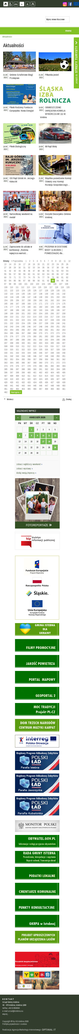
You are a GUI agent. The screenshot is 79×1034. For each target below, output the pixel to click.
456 (34, 388)
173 (52, 303)
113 (28, 287)
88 (29, 280)
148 (34, 297)
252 (63, 326)
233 (17, 323)
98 (10, 284)
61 (34, 274)
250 (52, 326)
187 (5, 310)
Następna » (16, 392)
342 (11, 356)
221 (11, 320)
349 (52, 356)
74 (29, 277)
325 (40, 349)
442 (17, 385)
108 (66, 284)
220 (5, 320)
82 (67, 277)
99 (15, 284)
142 (63, 293)
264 (5, 333)
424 (40, 379)
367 (28, 362)
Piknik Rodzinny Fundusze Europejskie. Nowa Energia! (22, 109)
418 (5, 379)
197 (63, 310)
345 (28, 356)
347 (40, 356)
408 (11, 375)
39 (62, 267)
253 (5, 329)
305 (52, 343)
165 (5, 303)
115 (39, 287)
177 (11, 306)
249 (46, 326)
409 (17, 375)
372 (58, 362)
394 (58, 369)
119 (62, 287)
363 (5, 362)
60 (29, 274)
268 (28, 333)
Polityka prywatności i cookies (14, 1024)
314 (40, 346)
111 (17, 287)
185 (58, 306)
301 (28, 343)
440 (5, 385)
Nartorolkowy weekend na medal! (21, 215)
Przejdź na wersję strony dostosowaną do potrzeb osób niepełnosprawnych (10, 3)
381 (46, 366)
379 (34, 366)
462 (5, 392)
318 (63, 346)
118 (56, 287)
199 (11, 313)
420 (17, 379)
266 (17, 333)
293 (46, 339)
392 (46, 369)
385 (5, 369)
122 (11, 290)
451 (5, 388)
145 (17, 297)
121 (5, 290)
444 (28, 385)
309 (11, 346)
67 (62, 274)
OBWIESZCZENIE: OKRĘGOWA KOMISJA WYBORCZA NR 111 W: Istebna (53, 112)
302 (34, 343)
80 (58, 277)
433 (28, 382)
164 (63, 300)
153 (63, 297)
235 (28, 323)
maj (57, 417)
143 (5, 297)
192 (34, 310)
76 (38, 277)
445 (34, 385)
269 (34, 333)
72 (19, 277)
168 (23, 303)
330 (5, 352)
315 (46, 346)
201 (23, 313)
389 (28, 369)
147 (28, 297)
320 (11, 349)
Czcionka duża (32, 3)
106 (54, 284)
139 (46, 293)
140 (52, 293)
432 (23, 382)
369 (40, 362)
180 (28, 306)
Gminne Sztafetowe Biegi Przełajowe (21, 76)
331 (11, 352)
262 (58, 329)
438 (58, 382)
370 (46, 362)
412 (34, 375)
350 (58, 356)
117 (50, 287)
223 (23, 320)
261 (52, 329)
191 (28, 310)
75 (34, 277)
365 (17, 362)
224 (28, 320)
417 (63, 375)
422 (28, 379)
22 (48, 264)
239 (52, 323)
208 (63, 313)
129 (52, 290)
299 (17, 343)
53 (62, 270)
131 (63, 290)
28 (10, 267)
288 (17, 339)
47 (34, 270)
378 (28, 366)
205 (46, 313)
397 (11, 372)
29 (15, 267)
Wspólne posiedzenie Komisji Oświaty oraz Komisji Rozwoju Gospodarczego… (58, 181)
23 (53, 264)
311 (23, 346)
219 (63, 316)
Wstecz (10, 399)
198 (5, 313)
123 (17, 290)
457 (40, 388)
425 (46, 379)
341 (5, 356)
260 (46, 329)
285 (63, 336)
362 (63, 359)
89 (34, 280)
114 (33, 287)
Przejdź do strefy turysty (76, 62)
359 (46, 359)
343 (17, 356)
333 (23, 352)
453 (17, 388)
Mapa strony (16, 3)
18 (29, 264)
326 (46, 349)
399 (23, 372)
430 (11, 382)
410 (23, 375)
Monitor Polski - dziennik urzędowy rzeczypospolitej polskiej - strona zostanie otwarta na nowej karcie (37, 819)
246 (28, 326)
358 (40, 359)
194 (46, 310)
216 (46, 316)
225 (34, 320)
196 (58, 310)
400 (28, 372)
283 (52, 336)
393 (52, 369)
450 (63, 385)
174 (58, 303)
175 (63, 303)
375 (11, 366)
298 (11, 343)
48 (38, 270)
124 (23, 290)
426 (52, 379)
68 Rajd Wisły (51, 146)
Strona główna (5, 3)
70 (10, 277)
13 (5, 264)
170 (34, 303)
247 (34, 326)
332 (17, 352)
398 (17, 372)
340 (63, 352)
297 (5, 343)
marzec (18, 417)
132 (5, 293)
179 (23, 306)
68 (67, 274)
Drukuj (68, 399)
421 (23, 379)
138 (40, 293)
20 (38, 264)
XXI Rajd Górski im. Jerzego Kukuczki (22, 180)
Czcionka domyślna (21, 3)
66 (58, 274)
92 (48, 280)
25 (62, 264)
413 (40, 375)
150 (46, 297)
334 (28, 352)
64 (48, 274)
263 (63, 329)
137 (34, 293)
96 (67, 280)
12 (69, 261)
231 (5, 323)
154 (5, 300)
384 (63, 366)
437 (52, 382)
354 (17, 359)
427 (58, 379)
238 (46, 323)
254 (11, 329)
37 (53, 267)
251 (58, 326)
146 (23, 297)
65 (53, 274)
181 (34, 306)
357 (34, 359)
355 (23, 359)
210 (11, 316)
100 (20, 284)
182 (40, 306)
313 (34, 346)
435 (40, 382)
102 (31, 284)
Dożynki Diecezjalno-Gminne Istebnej (58, 215)
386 (11, 369)
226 (40, 320)
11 (65, 261)
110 (11, 287)
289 (23, 339)
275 (5, 336)
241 (63, 323)
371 (52, 362)
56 (10, 274)
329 (63, 349)
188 (11, 310)
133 (11, 293)
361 (58, 359)
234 (23, 323)
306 (58, 343)
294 (52, 339)
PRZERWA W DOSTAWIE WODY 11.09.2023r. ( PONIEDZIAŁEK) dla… (56, 250)
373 (63, 362)
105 (49, 284)
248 (40, 326)
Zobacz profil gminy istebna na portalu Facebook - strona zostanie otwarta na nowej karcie (70, 4)
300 (23, 343)
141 (58, 293)
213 (28, 316)
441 (11, 385)
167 (17, 303)
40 (67, 267)
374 (5, 366)
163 (58, 300)
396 (5, 372)
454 (23, 388)
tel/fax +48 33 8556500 (11, 1008)
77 (43, 277)
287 (11, 339)
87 (24, 280)
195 (52, 310)
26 (67, 264)
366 (23, 362)
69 (5, 277)
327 (52, 349)
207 (58, 313)
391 (40, 369)
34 (38, 267)
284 (58, 336)
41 (5, 270)
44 (19, 270)
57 (15, 274)
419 (11, 379)
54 (67, 270)
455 (28, 388)
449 (58, 385)
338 (52, 352)
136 (28, 293)
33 (34, 267)
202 (28, 313)
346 (34, 356)
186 (63, 306)
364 (11, 362)
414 (46, 375)
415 (52, 375)
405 (58, 372)
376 (17, 366)
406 (63, 372)
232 (11, 323)
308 (5, 346)
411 (28, 375)
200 (17, 313)
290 (28, 339)
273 (58, 333)
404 (52, 372)
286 (5, 339)
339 (58, 352)
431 (17, 382)
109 (5, 287)
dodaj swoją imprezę (26, 472)
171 (40, 303)
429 (5, 382)
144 (11, 297)
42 (10, 270)
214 (34, 316)
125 (28, 290)
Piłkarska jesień (52, 74)
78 (48, 277)
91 (43, 280)
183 (46, 306)
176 (5, 306)
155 (11, 300)
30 (19, 267)
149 (40, 297)
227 (46, 320)
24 (58, 264)
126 (34, 290)
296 (63, 339)
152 (58, 297)
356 (28, 359)
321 (17, 349)
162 (52, 300)
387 (17, 369)
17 (24, 264)
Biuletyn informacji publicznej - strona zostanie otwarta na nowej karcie (37, 532)
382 (52, 366)
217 (52, 316)
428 (63, 379)
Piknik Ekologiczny (18, 146)
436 (46, 382)
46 (29, 270)
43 (15, 270)
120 (67, 287)
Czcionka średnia (27, 3)
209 (5, 316)
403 (46, 372)
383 (58, 366)
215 (40, 316)
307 (63, 343)
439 (63, 382)
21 (43, 264)
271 (46, 333)
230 (63, 320)
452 (11, 388)
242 (5, 326)
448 (52, 385)
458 (46, 388)
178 (17, 306)
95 (62, 280)
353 (11, 359)
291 (34, 339)
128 (46, 290)
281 (40, 336)
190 (23, 310)
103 (37, 284)
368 (34, 362)
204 (40, 313)
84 (10, 280)
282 (46, 336)
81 (62, 277)
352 (5, 359)
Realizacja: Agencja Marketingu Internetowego (21, 1029)
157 (23, 300)
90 (38, 280)
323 (28, 349)
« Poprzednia (17, 261)
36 (48, 267)
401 (34, 372)
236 (34, 323)
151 (52, 297)
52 (58, 270)
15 (15, 264)
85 (15, 280)
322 (23, 349)
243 (11, 326)
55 (5, 274)
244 (17, 326)
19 (34, 264)
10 (60, 261)
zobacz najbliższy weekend (29, 464)
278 (23, 336)
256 (23, 329)
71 (15, 277)
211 (17, 316)
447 (46, 385)
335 (34, 352)
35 (43, 267)
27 (5, 267)
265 (11, 333)
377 (23, 366)
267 (23, 333)
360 (52, 359)
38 (58, 267)
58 (19, 274)
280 (34, 336)
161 (46, 300)
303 (40, 343)
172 (46, 303)
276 (11, 336)
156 (17, 300)
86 (19, 280)
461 (63, 388)
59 (24, 274)
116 (45, 287)
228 (52, 320)
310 (17, 346)
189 (17, 310)
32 (29, 267)
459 (52, 388)
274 (63, 333)
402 (40, 372)
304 (46, 343)
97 (5, 284)
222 (17, 320)
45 (24, 270)
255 (17, 329)
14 (10, 264)
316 (52, 346)
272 (52, 333)
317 (57, 346)
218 (57, 316)
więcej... (5, 1014)
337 (46, 352)
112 (22, 287)
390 (34, 369)
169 (28, 303)
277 (17, 336)
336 (40, 352)
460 (58, 388)
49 (43, 270)
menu (68, 31)
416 (57, 375)
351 (63, 356)
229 (58, 320)
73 (24, 277)
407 (5, 375)
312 (28, 346)
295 (58, 339)
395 (63, 369)
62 (38, 274)
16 (19, 264)
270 (40, 333)
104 (43, 284)
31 (24, 267)
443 (23, 385)
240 (58, 323)
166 (11, 303)
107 (60, 284)
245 (23, 326)
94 (58, 280)
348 (46, 356)
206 (52, 313)
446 (40, 385)
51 (53, 270)
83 (5, 280)
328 (58, 349)
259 (40, 329)
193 (40, 310)
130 (58, 290)
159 (34, 300)
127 (40, 290)
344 (23, 356)
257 (28, 329)
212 (23, 316)
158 (28, 300)
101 (25, 284)
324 (34, 349)
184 (52, 306)
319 (5, 349)
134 (17, 293)
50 (48, 270)
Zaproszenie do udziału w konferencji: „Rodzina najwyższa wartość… (20, 250)
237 (40, 323)
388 (23, 369)
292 (40, 339)
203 (34, 313)
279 (28, 336)
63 (43, 274)
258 (34, 329)
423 (34, 379)
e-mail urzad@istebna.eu (12, 1011)
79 (53, 277)
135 (23, 293)
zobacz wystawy (24, 468)
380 (40, 366)
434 (34, 382)
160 (40, 300)
